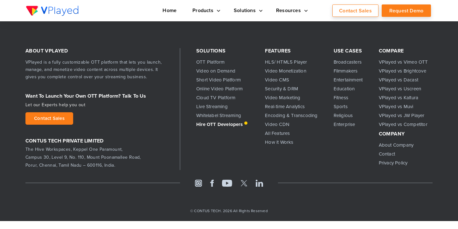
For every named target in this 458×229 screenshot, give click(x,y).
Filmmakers (346, 70)
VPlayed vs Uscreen (400, 88)
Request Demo (406, 10)
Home (161, 10)
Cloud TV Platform (215, 97)
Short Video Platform (218, 79)
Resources (289, 10)
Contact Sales (355, 10)
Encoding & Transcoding (291, 115)
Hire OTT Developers (219, 124)
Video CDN (277, 124)
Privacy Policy (393, 162)
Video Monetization (285, 70)
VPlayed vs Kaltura (399, 97)
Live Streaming (212, 106)
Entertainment (348, 79)
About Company (396, 145)
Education (344, 88)
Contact (387, 153)
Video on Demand (215, 70)
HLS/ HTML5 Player (286, 62)
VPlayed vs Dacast (398, 79)
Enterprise (344, 124)
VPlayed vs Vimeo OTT (403, 62)
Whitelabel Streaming (218, 115)
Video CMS (277, 79)
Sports (341, 106)
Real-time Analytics (285, 106)
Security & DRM (281, 88)
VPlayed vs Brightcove (402, 70)
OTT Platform (210, 62)
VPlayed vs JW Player (402, 115)
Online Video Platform (219, 88)
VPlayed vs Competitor (403, 124)
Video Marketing (282, 97)
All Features (277, 133)
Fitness (341, 97)
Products (199, 10)
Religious (343, 115)
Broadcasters (348, 62)
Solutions (243, 10)
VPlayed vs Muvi (396, 106)
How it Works (279, 142)
